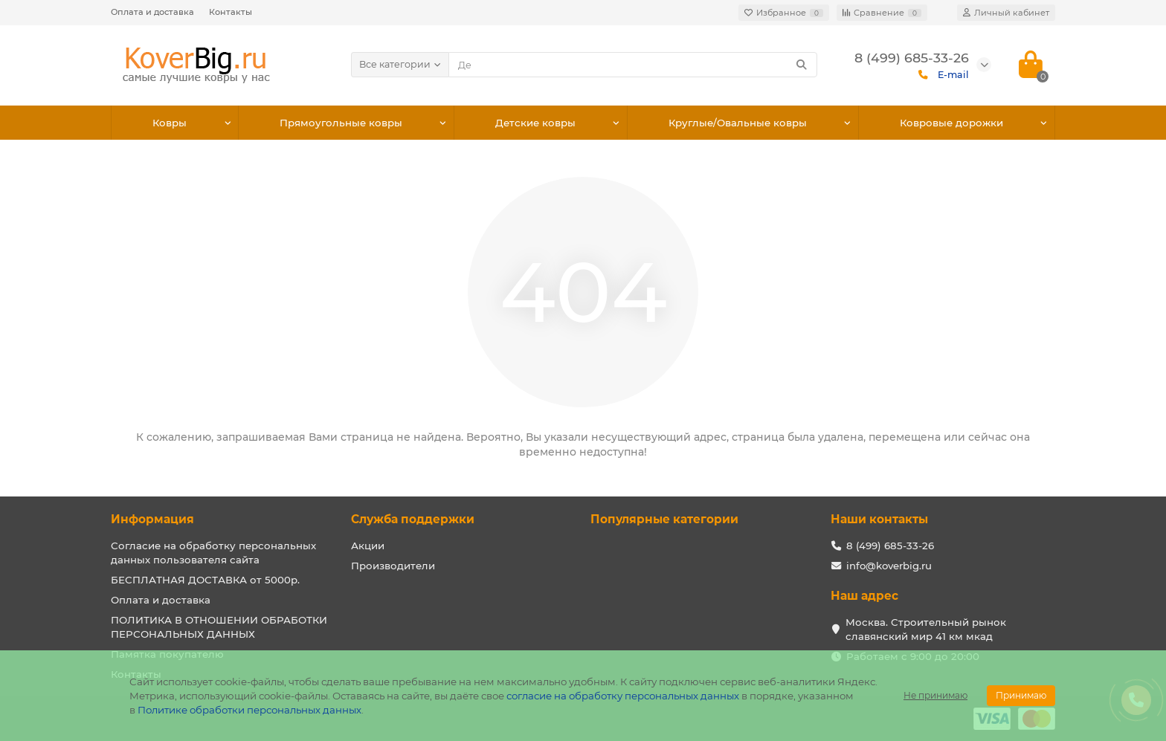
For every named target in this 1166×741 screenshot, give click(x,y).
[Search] (633, 64)
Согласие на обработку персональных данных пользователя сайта (213, 553)
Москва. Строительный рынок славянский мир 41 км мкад (925, 629)
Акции (367, 545)
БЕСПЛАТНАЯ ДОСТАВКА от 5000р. (205, 580)
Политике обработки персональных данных (249, 710)
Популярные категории (664, 519)
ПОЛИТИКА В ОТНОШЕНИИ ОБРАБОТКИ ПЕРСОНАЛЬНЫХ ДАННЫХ (219, 627)
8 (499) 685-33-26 (890, 545)
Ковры (169, 123)
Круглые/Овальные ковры (738, 123)
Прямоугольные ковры (341, 123)
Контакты (230, 12)
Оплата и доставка (152, 12)
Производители (393, 566)
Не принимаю (935, 695)
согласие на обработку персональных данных (622, 696)
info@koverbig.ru (889, 566)
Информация (152, 519)
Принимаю (1021, 695)
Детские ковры (535, 123)
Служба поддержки (412, 519)
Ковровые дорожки (951, 123)
